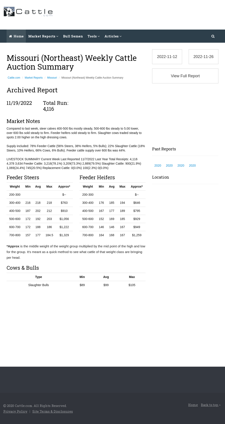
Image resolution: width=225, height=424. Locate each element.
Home (16, 36)
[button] (213, 36)
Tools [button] (94, 36)
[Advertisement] (142, 14)
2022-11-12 (167, 57)
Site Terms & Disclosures (52, 411)
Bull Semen (73, 36)
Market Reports (34, 77)
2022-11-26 (203, 57)
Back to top (211, 405)
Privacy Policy (15, 411)
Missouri (52, 77)
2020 (157, 165)
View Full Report (185, 76)
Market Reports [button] (43, 36)
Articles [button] (113, 36)
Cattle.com (14, 77)
